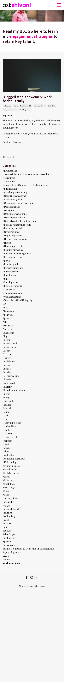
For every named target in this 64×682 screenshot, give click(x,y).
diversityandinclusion (14, 390)
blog (5, 336)
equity (6, 397)
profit (6, 519)
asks (5, 321)
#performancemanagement (17, 253)
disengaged (9, 383)
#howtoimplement (12, 246)
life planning (10, 462)
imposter (7, 433)
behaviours (8, 332)
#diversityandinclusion (14, 217)
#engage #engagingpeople (17, 224)
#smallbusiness (10, 275)
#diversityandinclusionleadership (20, 221)
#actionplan (9, 181)
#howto (7, 242)
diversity (7, 386)
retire (6, 527)
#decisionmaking (11, 206)
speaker (7, 541)
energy (6, 393)
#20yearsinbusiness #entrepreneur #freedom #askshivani (26, 176)
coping (6, 365)
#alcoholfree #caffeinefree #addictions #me (26, 185)
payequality (8, 501)
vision (6, 555)
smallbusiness (10, 537)
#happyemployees (12, 235)
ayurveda (7, 329)
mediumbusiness (11, 465)
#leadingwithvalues (13, 249)
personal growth (40, 106)
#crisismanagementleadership (18, 203)
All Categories (10, 170)
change (7, 357)
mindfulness (9, 483)
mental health (10, 469)
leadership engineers (14, 458)
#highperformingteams (15, 239)
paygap (6, 505)
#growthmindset (11, 231)
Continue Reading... (13, 142)
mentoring (8, 480)
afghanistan (9, 311)
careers (7, 354)
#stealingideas (10, 282)
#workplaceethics (12, 296)
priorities (51, 106)
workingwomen (25, 110)
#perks (6, 260)
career (6, 350)
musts (16, 106)
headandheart (10, 426)
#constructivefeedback (14, 195)
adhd (5, 307)
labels (6, 451)
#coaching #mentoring (15, 192)
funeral (7, 408)
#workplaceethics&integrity (17, 300)
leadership (8, 455)
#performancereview (13, 257)
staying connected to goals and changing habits (28, 548)
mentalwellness (11, 473)
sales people (9, 534)
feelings (7, 404)
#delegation (9, 210)
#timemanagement (13, 293)
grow (5, 419)
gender (6, 411)
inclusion (7, 440)
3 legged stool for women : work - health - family (28, 99)
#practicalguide (11, 264)
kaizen (6, 447)
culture (7, 368)
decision (7, 372)
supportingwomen (10, 110)
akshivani (8, 314)
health (6, 429)
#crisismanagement (13, 199)
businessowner (10, 347)
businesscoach (10, 343)
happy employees (12, 422)
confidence (9, 361)
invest (6, 444)
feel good (8, 401)
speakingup (9, 545)
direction (7, 379)
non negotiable (26, 106)
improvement (10, 437)
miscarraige (9, 487)
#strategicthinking (12, 285)
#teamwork (9, 289)
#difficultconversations (14, 213)
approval (7, 318)
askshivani (7, 106)
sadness (7, 530)
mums (6, 491)
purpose (7, 523)
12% (5, 303)
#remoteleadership (13, 267)
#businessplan (10, 188)
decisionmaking (11, 375)
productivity (9, 516)
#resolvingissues (11, 271)
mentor (6, 476)
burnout (7, 339)
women (6, 559)
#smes (6, 278)
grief (5, 415)
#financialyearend (12, 228)
